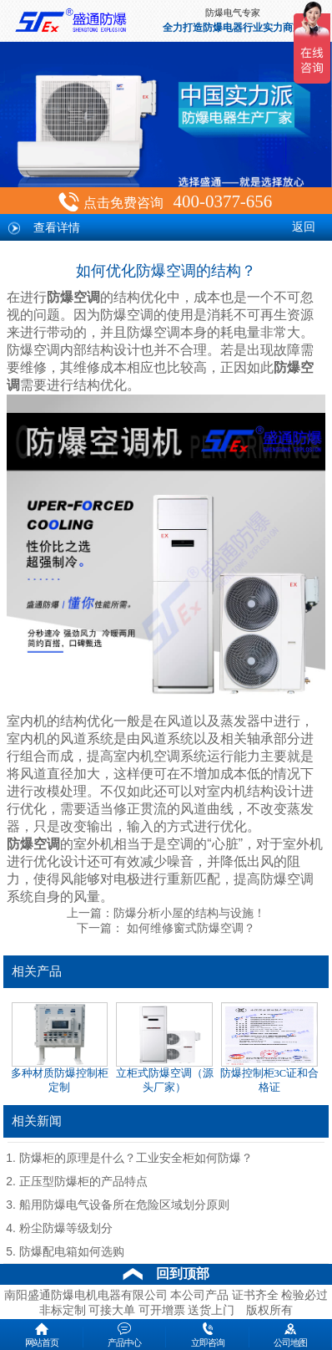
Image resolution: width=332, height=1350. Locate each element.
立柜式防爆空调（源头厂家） (165, 1047)
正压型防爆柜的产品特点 (83, 1181)
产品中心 (124, 1333)
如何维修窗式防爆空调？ (188, 928)
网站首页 (41, 1333)
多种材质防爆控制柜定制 (59, 1047)
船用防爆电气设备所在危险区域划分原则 (124, 1205)
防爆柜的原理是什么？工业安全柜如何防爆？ (136, 1158)
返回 (303, 227)
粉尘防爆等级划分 (66, 1228)
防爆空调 (73, 297)
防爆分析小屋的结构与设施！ (189, 913)
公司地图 (290, 1333)
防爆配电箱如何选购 (71, 1252)
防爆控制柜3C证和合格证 (269, 1047)
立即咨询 (207, 1333)
